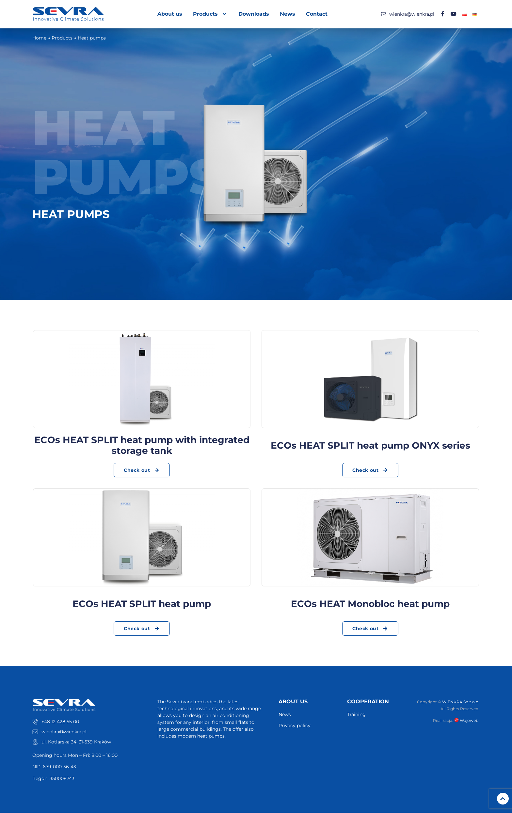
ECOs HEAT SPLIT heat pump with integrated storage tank (141, 445)
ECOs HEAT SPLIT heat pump (141, 603)
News (288, 14)
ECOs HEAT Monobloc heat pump (370, 603)
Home (39, 38)
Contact (317, 14)
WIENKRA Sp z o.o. (460, 702)
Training (356, 715)
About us (170, 14)
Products (210, 14)
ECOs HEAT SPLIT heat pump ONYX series (370, 445)
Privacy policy (295, 726)
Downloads (254, 14)
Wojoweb (466, 720)
